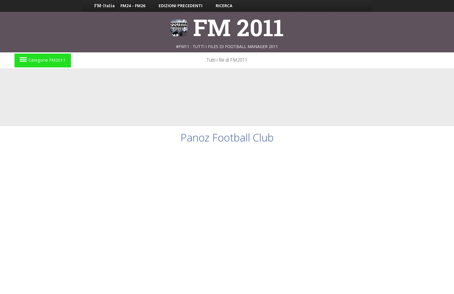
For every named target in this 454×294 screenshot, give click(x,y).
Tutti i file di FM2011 (227, 60)
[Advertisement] (227, 97)
